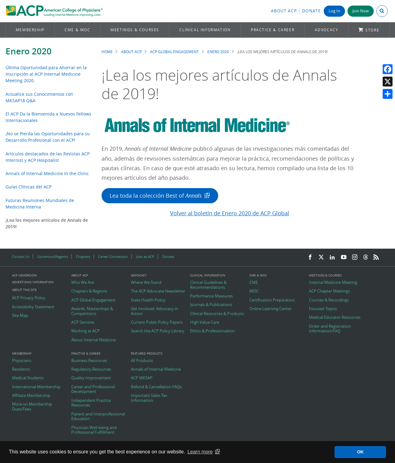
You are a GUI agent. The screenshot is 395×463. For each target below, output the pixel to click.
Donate (311, 11)
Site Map (20, 315)
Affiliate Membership (31, 395)
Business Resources (89, 360)
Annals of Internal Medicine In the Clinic (47, 173)
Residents (21, 369)
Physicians (21, 360)
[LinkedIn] (332, 257)
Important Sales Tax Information (149, 398)
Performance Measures (211, 296)
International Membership (36, 387)
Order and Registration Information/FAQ (330, 329)
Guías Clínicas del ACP (29, 187)
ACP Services (82, 322)
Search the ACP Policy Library (157, 331)
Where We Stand (146, 282)
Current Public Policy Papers (156, 322)
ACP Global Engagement (174, 51)
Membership (30, 29)
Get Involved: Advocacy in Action (154, 311)
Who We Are (82, 282)
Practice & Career (272, 29)
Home (107, 51)
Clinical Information (205, 29)
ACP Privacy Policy (28, 298)
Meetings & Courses (134, 29)
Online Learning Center (270, 308)
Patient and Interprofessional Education (98, 416)
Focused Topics (323, 308)
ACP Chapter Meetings (329, 291)
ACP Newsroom (24, 275)
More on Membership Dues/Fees (32, 406)
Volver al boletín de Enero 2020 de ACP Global (229, 213)
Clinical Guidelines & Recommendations (208, 285)
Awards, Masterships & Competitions (92, 311)
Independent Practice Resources (91, 403)
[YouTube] (344, 257)
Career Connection (113, 256)
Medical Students (28, 378)
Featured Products (146, 354)
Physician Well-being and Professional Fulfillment (94, 430)
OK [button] (360, 451)
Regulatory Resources (91, 369)
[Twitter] (321, 257)
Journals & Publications (211, 304)
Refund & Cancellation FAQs (156, 387)
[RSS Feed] (376, 257)
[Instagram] (355, 257)
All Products (142, 360)
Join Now (360, 11)
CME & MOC (77, 29)
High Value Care (204, 322)
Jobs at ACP (145, 256)
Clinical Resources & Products (217, 313)
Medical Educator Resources (334, 317)
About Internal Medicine (93, 340)
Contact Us (20, 256)
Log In (334, 11)
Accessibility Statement (33, 307)
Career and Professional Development (93, 389)
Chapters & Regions (89, 291)
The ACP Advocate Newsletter (158, 291)
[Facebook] (310, 257)
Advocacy (327, 29)
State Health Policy (148, 300)
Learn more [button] (200, 451)
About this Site (24, 290)
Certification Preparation (272, 300)
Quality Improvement (91, 378)
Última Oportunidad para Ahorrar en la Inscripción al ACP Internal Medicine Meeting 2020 (46, 74)
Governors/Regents (52, 256)
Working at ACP (85, 331)
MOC (254, 291)
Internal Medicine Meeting (333, 282)
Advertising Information (33, 282)
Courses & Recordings (329, 300)
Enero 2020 (29, 51)
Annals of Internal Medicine (156, 369)
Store (372, 30)
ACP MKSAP (141, 378)
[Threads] (365, 257)
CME (253, 282)
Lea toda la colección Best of (156, 195)
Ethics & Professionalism (212, 331)
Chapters (83, 256)
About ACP (284, 11)
